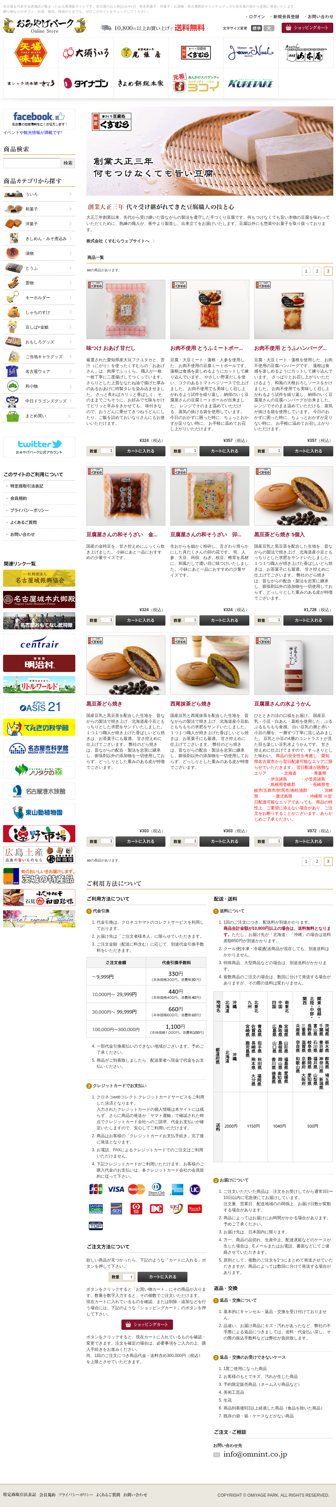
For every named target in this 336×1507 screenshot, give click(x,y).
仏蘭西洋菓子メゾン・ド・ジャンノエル (251, 52)
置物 (29, 283)
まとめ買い (35, 415)
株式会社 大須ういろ (85, 52)
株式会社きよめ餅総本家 (140, 83)
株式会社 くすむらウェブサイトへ (117, 241)
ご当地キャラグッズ (44, 356)
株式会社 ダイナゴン (85, 83)
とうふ (31, 268)
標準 (256, 28)
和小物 (31, 386)
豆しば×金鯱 (36, 327)
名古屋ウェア (37, 371)
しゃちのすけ (37, 312)
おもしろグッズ (39, 342)
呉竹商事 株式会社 (251, 83)
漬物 (29, 253)
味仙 (30, 52)
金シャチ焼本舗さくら (30, 83)
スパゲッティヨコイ (196, 83)
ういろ (31, 194)
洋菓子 (31, 223)
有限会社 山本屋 (306, 52)
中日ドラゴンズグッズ (46, 401)
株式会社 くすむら (196, 52)
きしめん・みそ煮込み (46, 238)
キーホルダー (37, 297)
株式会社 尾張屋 (140, 52)
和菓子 (31, 209)
